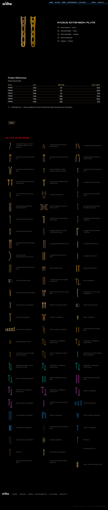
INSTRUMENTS (72, 2)
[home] (7, 3)
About (93, 2)
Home (51, 2)
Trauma (57, 2)
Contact (101, 2)
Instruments (41, 494)
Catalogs (82, 2)
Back (11, 122)
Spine (64, 2)
